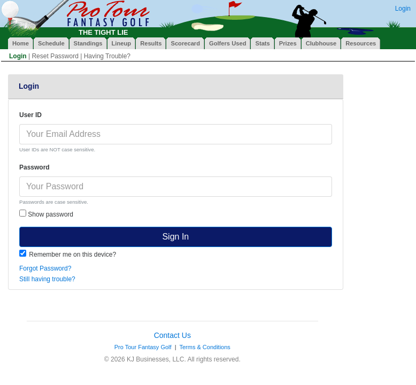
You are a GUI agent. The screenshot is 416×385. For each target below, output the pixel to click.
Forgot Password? (45, 268)
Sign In (175, 236)
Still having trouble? (47, 279)
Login (403, 8)
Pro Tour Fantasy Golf (143, 347)
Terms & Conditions (204, 347)
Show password (46, 214)
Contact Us (172, 335)
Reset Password (55, 56)
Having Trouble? (107, 56)
